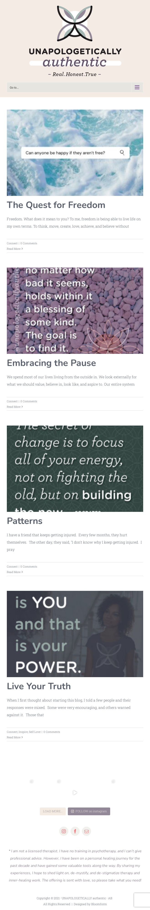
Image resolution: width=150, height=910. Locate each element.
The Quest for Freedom (56, 205)
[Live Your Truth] (75, 634)
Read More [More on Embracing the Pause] (13, 406)
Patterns (25, 521)
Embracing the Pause (51, 363)
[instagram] (63, 831)
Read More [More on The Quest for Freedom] (13, 248)
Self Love (35, 732)
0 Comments (28, 243)
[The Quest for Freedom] (75, 153)
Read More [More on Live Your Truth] (13, 737)
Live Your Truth (39, 686)
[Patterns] (75, 469)
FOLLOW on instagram (89, 811)
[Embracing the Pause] (75, 311)
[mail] (86, 831)
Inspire (23, 732)
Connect (12, 243)
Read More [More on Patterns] (13, 572)
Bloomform (99, 904)
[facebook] (75, 831)
